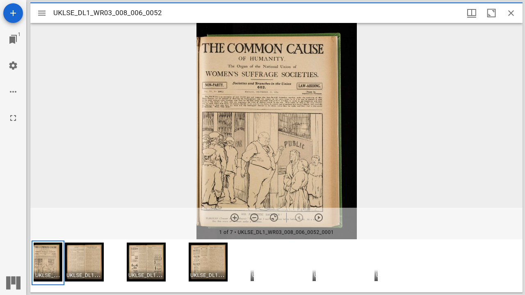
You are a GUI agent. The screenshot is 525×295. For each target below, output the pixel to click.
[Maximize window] (491, 13)
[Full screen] (13, 118)
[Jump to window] (13, 39)
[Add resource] (13, 13)
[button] (48, 263)
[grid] (276, 266)
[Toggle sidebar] (42, 13)
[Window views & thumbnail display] (472, 13)
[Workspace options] (13, 92)
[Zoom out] (254, 217)
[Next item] (319, 217)
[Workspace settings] (13, 65)
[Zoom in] (234, 217)
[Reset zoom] (274, 217)
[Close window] (511, 13)
